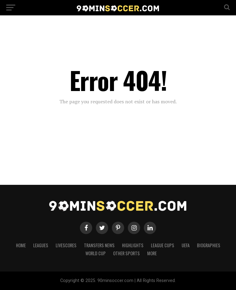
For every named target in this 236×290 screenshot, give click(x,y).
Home (21, 245)
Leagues (40, 245)
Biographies (208, 245)
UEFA (186, 245)
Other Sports (126, 253)
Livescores (66, 245)
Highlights (133, 245)
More (152, 253)
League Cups (162, 245)
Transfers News (99, 245)
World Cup (95, 253)
